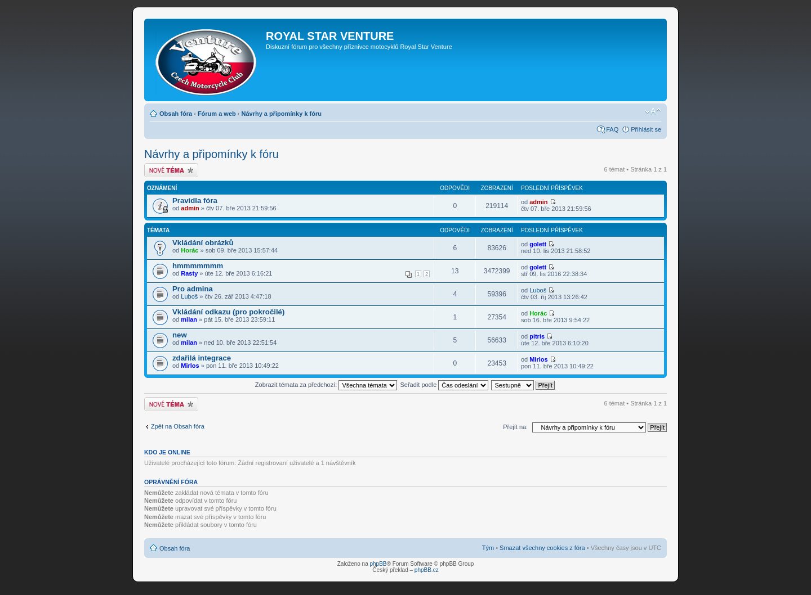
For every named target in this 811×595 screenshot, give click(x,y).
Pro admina (192, 289)
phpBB (377, 564)
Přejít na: (515, 426)
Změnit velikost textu (653, 111)
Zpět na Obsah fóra (177, 426)
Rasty (189, 273)
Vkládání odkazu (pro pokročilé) (228, 312)
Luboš (189, 296)
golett (537, 244)
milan (189, 319)
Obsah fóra (175, 113)
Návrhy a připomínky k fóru (282, 113)
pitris (537, 336)
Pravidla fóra (194, 200)
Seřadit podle (444, 384)
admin (190, 208)
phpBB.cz (427, 570)
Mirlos (190, 365)
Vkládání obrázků (202, 242)
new (179, 335)
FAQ (612, 129)
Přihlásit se (646, 129)
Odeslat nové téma (171, 170)
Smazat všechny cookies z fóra (542, 547)
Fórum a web (217, 113)
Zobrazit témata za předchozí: (326, 384)
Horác (189, 250)
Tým (488, 547)
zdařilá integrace (201, 358)
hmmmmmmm (197, 266)
